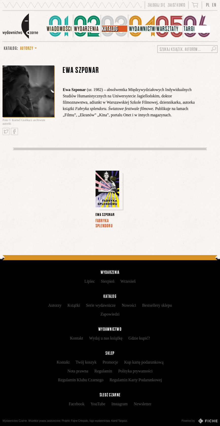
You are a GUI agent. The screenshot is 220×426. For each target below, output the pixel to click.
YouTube (97, 404)
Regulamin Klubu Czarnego (81, 380)
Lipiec (89, 281)
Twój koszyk (86, 362)
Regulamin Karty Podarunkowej (135, 380)
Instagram (120, 404)
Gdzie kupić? (139, 338)
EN (214, 5)
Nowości (129, 305)
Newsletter (142, 404)
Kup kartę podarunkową (143, 362)
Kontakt (76, 338)
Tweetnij (6, 131)
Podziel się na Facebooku (14, 131)
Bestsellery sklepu (157, 305)
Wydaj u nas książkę (105, 338)
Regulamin (103, 371)
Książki (73, 305)
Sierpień (107, 281)
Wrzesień (128, 281)
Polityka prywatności (135, 371)
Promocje (110, 362)
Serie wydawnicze (101, 305)
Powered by (199, 420)
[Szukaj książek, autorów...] (187, 49)
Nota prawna (77, 371)
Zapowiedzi (110, 314)
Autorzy (54, 305)
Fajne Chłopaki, (80, 420)
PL (208, 5)
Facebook (76, 404)
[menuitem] (60, 26)
